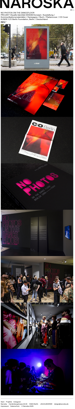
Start (2, 402)
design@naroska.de (61, 404)
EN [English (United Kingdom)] (71, 10)
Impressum (5, 406)
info (3, 22)
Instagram (17, 402)
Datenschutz (15, 406)
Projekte (9, 402)
